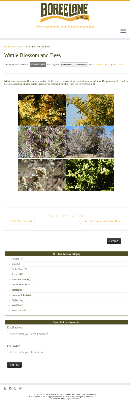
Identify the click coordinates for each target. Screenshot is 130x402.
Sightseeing (17, 300)
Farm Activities (19, 279)
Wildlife (16, 305)
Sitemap (86, 394)
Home (7, 46)
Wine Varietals (19, 310)
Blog (14, 263)
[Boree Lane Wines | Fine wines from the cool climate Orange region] (65, 13)
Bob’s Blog (17, 46)
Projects (16, 289)
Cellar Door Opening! (20, 221)
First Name (13, 345)
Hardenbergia (81, 65)
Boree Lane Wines (47, 394)
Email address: (15, 327)
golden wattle (66, 65)
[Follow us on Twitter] (21, 388)
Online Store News (21, 284)
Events (15, 274)
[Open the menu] (123, 31)
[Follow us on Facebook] (11, 388)
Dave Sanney (76, 394)
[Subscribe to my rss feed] (6, 388)
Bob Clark (118, 64)
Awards (15, 258)
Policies (93, 394)
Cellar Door (17, 269)
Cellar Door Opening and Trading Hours (103, 221)
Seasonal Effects (38, 65)
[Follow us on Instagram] (16, 388)
